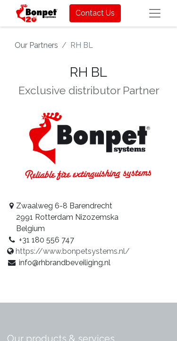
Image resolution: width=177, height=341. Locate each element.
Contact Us (95, 13)
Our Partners (36, 45)
